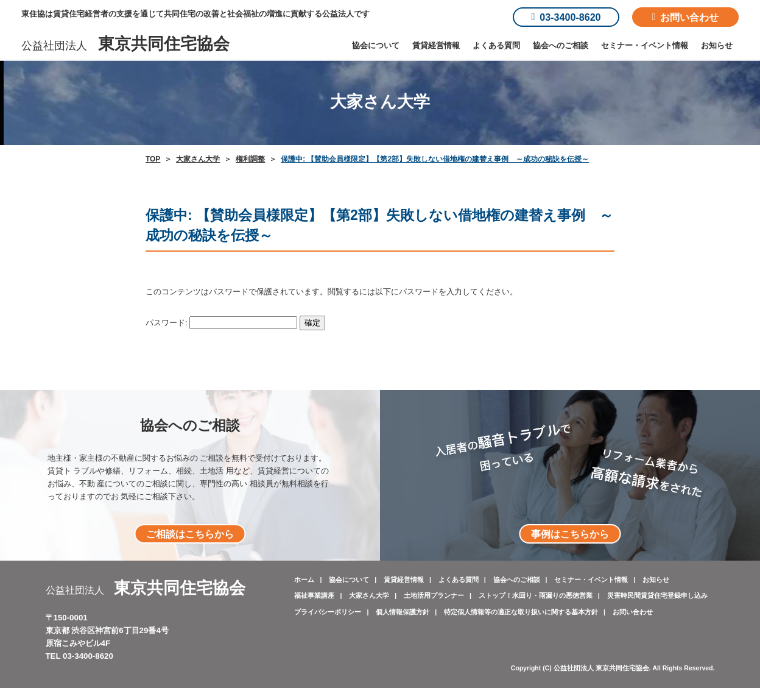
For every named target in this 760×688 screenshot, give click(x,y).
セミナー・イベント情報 (644, 45)
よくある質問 (496, 45)
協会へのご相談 (560, 45)
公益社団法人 (125, 46)
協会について (375, 45)
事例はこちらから (570, 533)
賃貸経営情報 (436, 45)
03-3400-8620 (565, 17)
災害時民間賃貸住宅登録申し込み (657, 595)
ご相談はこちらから (190, 533)
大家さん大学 (369, 595)
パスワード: (221, 322)
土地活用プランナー (434, 595)
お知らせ (717, 45)
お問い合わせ (685, 17)
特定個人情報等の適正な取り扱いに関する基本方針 (521, 611)
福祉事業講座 (314, 595)
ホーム (304, 579)
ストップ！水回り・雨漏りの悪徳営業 (536, 595)
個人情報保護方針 (402, 611)
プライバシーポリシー (327, 611)
